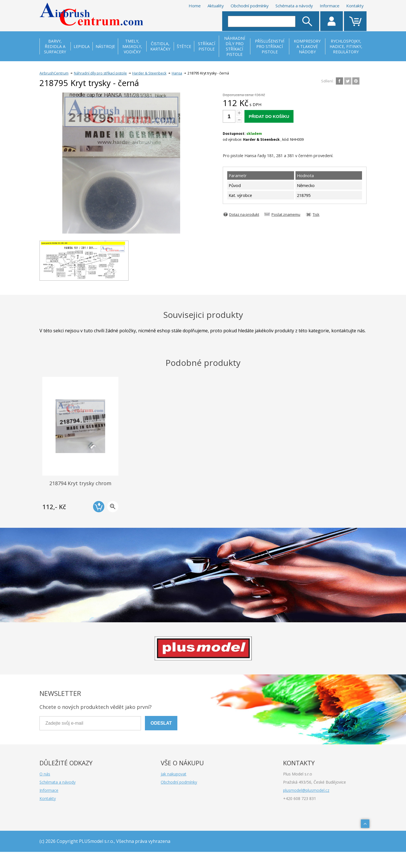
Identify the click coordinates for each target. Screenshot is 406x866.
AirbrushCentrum (54, 73)
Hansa (177, 73)
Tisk (316, 214)
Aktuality (216, 5)
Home (195, 5)
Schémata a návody (294, 5)
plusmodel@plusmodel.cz (306, 790)
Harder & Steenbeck (149, 73)
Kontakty (355, 5)
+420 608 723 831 (299, 798)
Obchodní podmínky (250, 5)
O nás (44, 774)
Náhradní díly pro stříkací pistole (100, 73)
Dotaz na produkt (244, 214)
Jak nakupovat (173, 774)
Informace (329, 5)
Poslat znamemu (286, 214)
